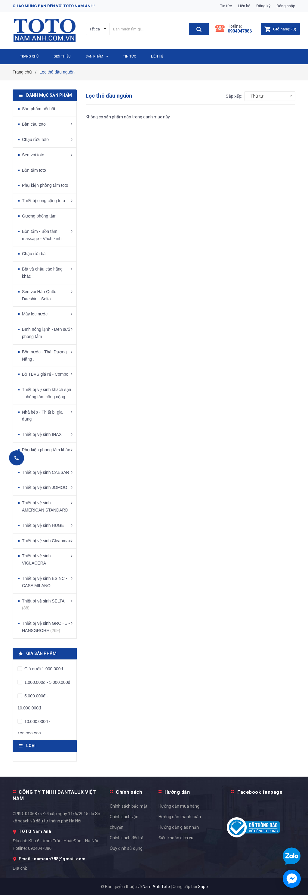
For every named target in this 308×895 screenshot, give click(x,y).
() (280, 29)
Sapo (203, 886)
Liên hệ (244, 6)
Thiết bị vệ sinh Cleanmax (46, 540)
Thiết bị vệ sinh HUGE (43, 525)
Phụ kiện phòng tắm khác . (46, 453)
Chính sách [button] (129, 792)
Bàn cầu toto (34, 124)
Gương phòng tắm (39, 216)
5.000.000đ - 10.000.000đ (32, 701)
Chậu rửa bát (34, 253)
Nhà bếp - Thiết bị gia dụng (42, 416)
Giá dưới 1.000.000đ (43, 668)
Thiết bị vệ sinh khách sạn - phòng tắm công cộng (46, 393)
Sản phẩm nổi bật (38, 108)
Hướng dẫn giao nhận (179, 827)
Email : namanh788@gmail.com (52, 858)
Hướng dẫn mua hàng (179, 806)
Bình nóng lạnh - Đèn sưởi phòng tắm (47, 333)
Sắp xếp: (234, 96)
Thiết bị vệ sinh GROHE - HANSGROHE (46, 627)
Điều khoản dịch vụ (176, 837)
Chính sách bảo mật (128, 806)
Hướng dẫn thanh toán (180, 816)
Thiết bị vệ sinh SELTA (43, 605)
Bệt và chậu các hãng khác (42, 273)
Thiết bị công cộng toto (43, 200)
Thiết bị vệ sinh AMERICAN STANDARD (45, 506)
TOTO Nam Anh (35, 831)
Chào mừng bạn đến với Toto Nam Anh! (54, 6)
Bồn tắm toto (34, 170)
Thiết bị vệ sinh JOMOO (44, 487)
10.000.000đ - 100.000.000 (33, 727)
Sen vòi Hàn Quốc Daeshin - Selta (39, 295)
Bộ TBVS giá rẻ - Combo (45, 374)
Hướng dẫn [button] (177, 792)
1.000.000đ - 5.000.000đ (46, 682)
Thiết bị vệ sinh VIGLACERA (36, 559)
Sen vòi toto (33, 154)
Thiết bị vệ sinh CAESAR (45, 472)
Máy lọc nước (35, 313)
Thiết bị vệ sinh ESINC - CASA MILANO (44, 582)
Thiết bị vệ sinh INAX (42, 434)
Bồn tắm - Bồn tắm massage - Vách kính (42, 235)
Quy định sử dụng (126, 848)
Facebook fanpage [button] (259, 792)
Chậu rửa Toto (35, 139)
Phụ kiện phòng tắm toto (45, 185)
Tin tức (226, 6)
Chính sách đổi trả (126, 837)
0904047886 (240, 31)
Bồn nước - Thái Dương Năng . (44, 355)
